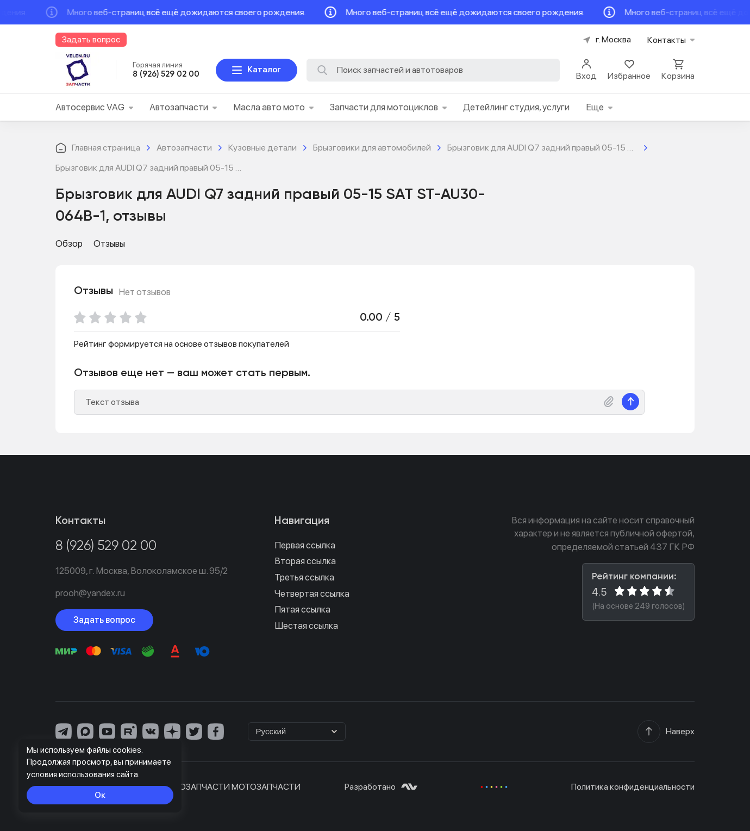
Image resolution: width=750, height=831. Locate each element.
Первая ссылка (304, 545)
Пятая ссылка (302, 609)
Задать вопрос (104, 620)
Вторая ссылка (305, 560)
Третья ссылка (304, 577)
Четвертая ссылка (311, 593)
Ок (100, 795)
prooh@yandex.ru (90, 593)
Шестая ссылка (306, 625)
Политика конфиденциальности (633, 787)
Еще (599, 107)
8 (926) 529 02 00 (106, 546)
